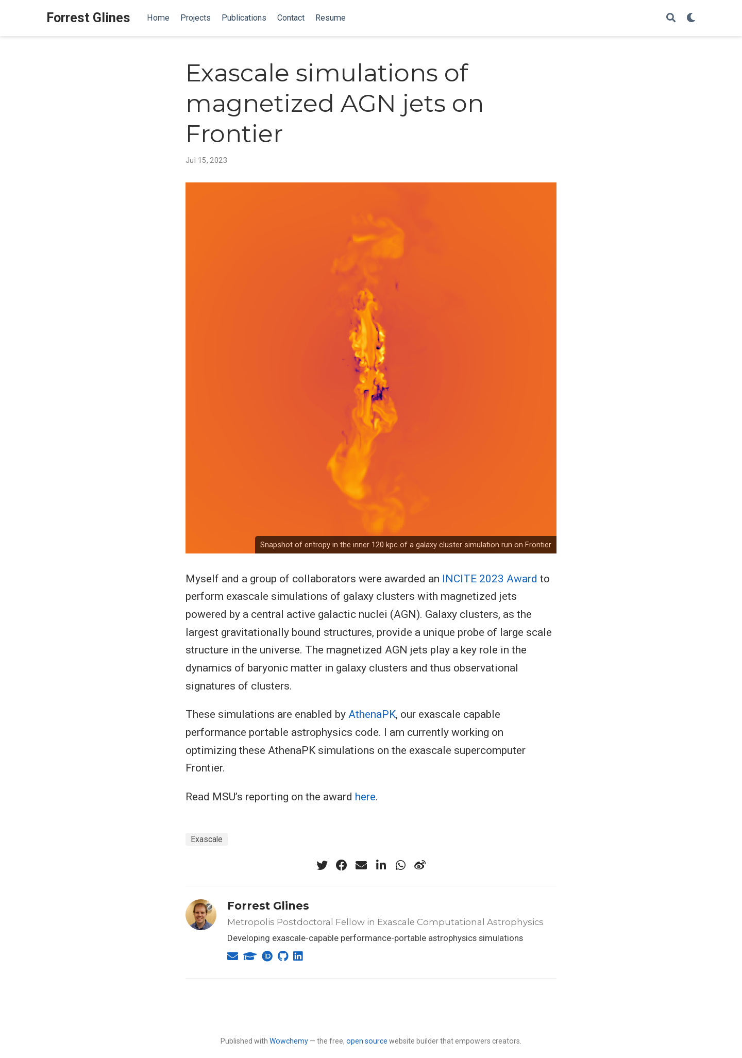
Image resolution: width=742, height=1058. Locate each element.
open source (366, 1041)
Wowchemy (288, 1041)
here (365, 797)
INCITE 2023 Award (489, 579)
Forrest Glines (88, 17)
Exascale (207, 839)
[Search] (671, 18)
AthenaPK (372, 714)
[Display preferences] (691, 18)
